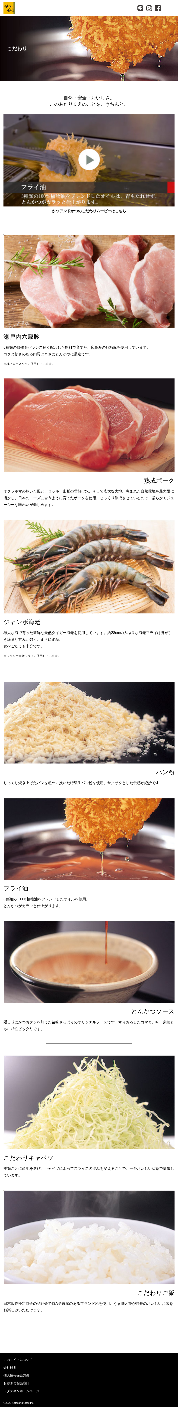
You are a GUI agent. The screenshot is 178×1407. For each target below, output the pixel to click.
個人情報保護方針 (16, 1375)
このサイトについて (18, 1359)
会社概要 (9, 1367)
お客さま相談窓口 (16, 1383)
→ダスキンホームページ (21, 1391)
